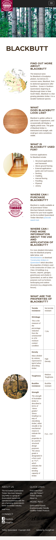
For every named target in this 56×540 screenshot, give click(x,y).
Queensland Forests (37, 506)
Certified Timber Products (39, 511)
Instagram (9, 523)
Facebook (9, 519)
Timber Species (36, 496)
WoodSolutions (36, 258)
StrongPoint (49, 530)
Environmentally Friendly (39, 508)
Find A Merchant (36, 491)
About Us (33, 498)
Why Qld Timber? (36, 493)
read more (6, 509)
